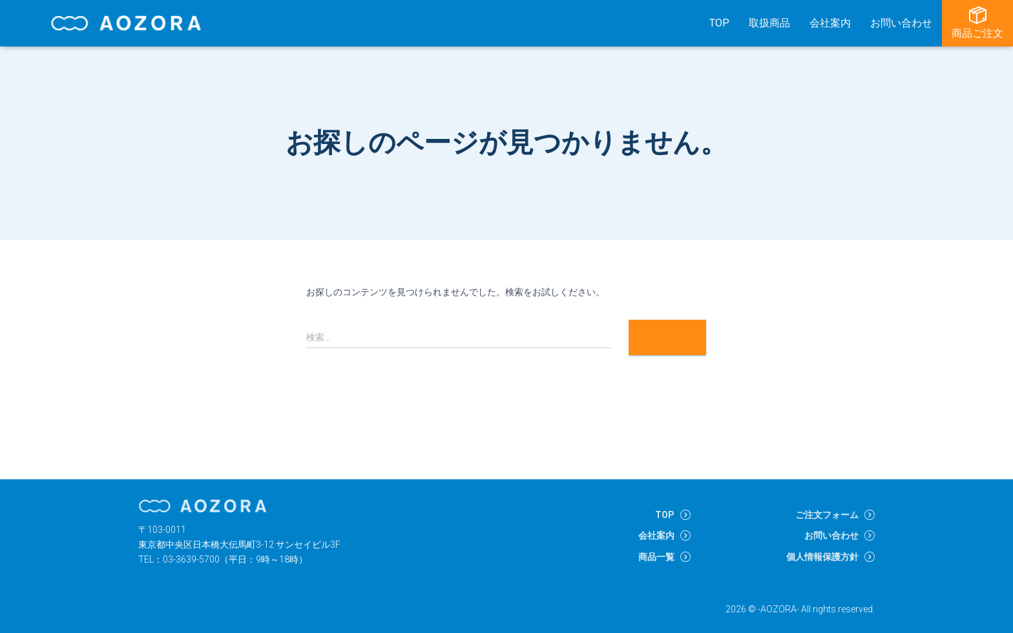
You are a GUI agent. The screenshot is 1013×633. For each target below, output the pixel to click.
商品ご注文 (977, 22)
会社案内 (830, 23)
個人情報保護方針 (822, 557)
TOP (719, 23)
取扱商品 (769, 23)
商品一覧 (656, 557)
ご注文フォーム (827, 515)
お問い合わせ (901, 23)
